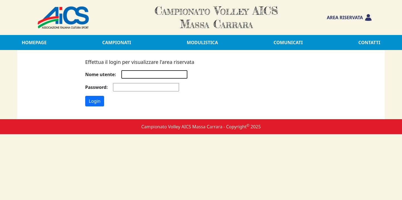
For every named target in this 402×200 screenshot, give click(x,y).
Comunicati (288, 42)
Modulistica (202, 42)
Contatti (369, 42)
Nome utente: (100, 74)
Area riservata (349, 17)
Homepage (34, 42)
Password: (96, 87)
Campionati (116, 42)
